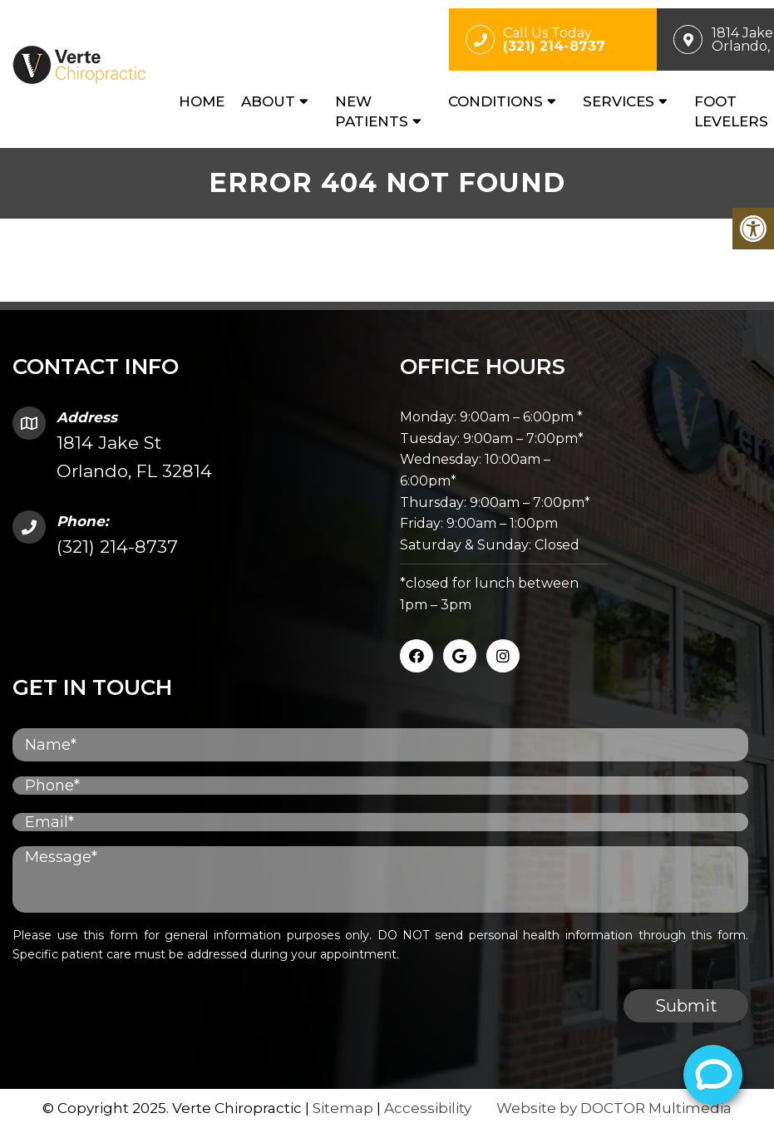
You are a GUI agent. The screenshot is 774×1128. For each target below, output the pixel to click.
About (268, 101)
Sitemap (343, 1108)
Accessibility (427, 1108)
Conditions (495, 101)
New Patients (371, 111)
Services (618, 101)
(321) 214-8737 (117, 546)
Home (201, 101)
